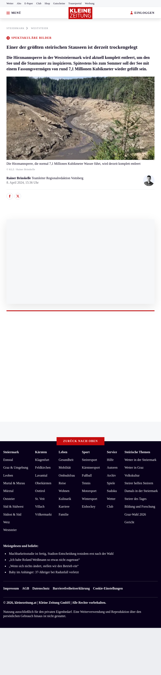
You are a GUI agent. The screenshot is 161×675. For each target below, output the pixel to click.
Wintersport (89, 499)
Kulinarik (65, 499)
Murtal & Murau (14, 483)
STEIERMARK (17, 28)
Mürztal (8, 491)
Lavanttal (41, 475)
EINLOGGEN (142, 13)
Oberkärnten (43, 483)
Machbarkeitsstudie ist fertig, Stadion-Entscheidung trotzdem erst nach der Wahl (61, 553)
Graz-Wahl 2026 (135, 514)
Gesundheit (66, 460)
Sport (86, 452)
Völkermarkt (43, 514)
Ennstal (8, 460)
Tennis (86, 483)
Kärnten (41, 452)
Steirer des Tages (136, 499)
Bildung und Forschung (140, 506)
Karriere (64, 506)
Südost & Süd (12, 514)
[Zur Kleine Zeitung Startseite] (80, 13)
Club (38, 3)
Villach (39, 506)
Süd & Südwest (13, 506)
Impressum (11, 588)
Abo (19, 3)
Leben (63, 452)
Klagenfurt (42, 460)
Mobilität (65, 467)
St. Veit (40, 499)
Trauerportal (75, 3)
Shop (47, 3)
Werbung (89, 3)
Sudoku (112, 491)
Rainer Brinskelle (19, 178)
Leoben (8, 475)
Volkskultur (132, 475)
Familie (64, 514)
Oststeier (9, 499)
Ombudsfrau (67, 475)
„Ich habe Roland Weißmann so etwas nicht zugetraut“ (44, 559)
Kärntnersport (91, 467)
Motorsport (89, 491)
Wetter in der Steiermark (140, 460)
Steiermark (11, 452)
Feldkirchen (42, 467)
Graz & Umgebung (15, 467)
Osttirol (40, 491)
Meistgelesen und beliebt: (20, 546)
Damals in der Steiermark (141, 491)
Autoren (112, 467)
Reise (62, 483)
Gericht (129, 522)
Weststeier (10, 530)
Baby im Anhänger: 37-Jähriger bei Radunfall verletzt (44, 572)
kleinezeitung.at (25, 602)
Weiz (6, 522)
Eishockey (89, 506)
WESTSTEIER (39, 28)
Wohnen (64, 491)
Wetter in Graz (134, 467)
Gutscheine (59, 3)
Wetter (10, 3)
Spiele (111, 483)
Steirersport (89, 460)
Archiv (111, 475)
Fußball (87, 475)
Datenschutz (40, 588)
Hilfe (110, 460)
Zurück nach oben (80, 441)
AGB (25, 588)
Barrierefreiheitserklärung (71, 588)
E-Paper (29, 3)
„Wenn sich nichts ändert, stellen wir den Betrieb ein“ (44, 566)
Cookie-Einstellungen (108, 588)
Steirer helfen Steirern (139, 483)
